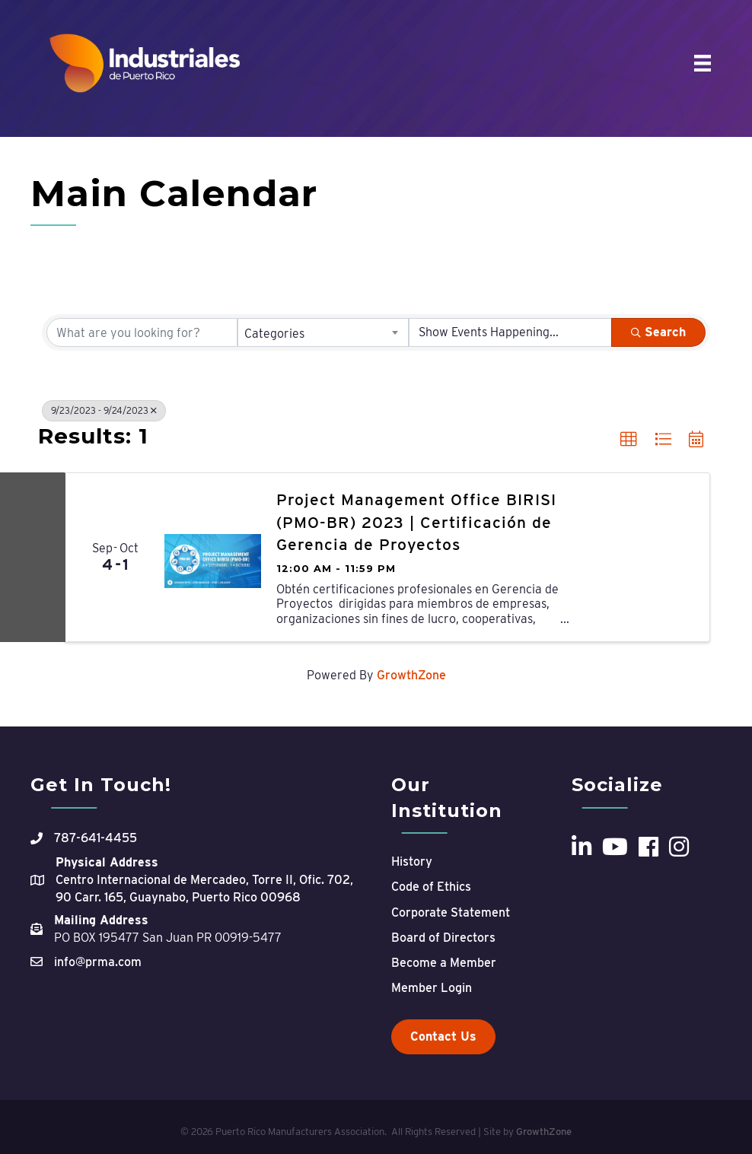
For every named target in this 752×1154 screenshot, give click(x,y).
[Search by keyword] (141, 332)
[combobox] (323, 332)
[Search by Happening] (510, 332)
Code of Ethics (431, 886)
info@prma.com (98, 962)
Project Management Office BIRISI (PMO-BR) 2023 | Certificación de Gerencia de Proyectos (416, 522)
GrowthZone (411, 675)
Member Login (431, 988)
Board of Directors (443, 937)
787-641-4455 (95, 838)
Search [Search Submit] (658, 332)
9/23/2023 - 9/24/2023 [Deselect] (104, 410)
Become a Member (443, 962)
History (411, 861)
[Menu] (702, 63)
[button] (628, 439)
